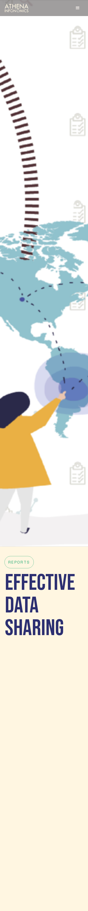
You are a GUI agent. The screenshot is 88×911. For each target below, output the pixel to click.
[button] (77, 8)
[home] (16, 8)
